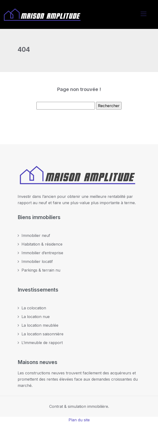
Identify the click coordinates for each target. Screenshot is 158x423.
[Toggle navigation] (143, 14)
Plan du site (79, 419)
